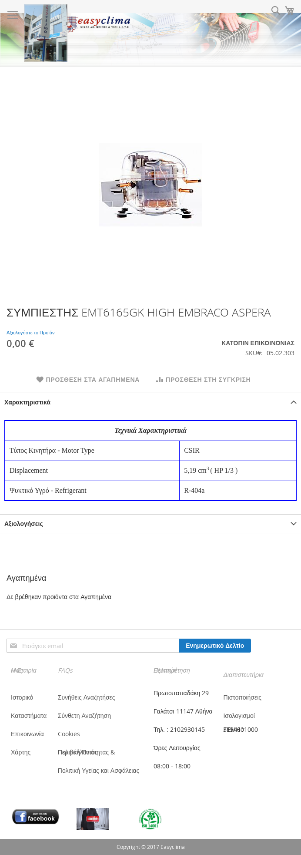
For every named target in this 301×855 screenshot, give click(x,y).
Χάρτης (20, 752)
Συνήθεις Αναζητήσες (86, 697)
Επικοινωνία (27, 734)
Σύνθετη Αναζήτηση (84, 715)
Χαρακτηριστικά (27, 402)
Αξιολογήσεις (23, 523)
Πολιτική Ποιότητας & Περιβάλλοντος (86, 752)
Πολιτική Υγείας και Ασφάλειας (98, 770)
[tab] (150, 402)
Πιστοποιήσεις (242, 697)
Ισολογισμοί (238, 715)
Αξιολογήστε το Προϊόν (30, 332)
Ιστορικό (22, 697)
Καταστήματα (29, 715)
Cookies (69, 734)
